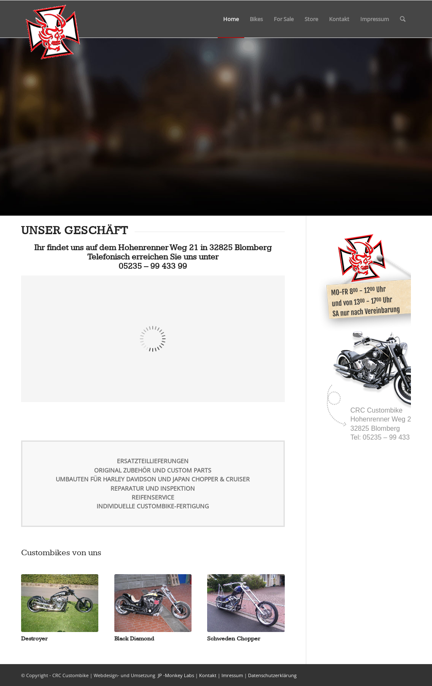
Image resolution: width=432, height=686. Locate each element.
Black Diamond (134, 638)
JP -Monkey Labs (175, 675)
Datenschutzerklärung (272, 675)
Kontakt (207, 675)
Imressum (232, 675)
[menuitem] (231, 19)
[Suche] (402, 19)
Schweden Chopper (233, 638)
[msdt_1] (52, 19)
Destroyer (34, 638)
